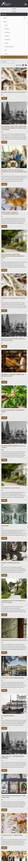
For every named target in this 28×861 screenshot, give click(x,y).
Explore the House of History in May (13, 92)
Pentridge (4, 526)
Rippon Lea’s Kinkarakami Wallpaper (14, 640)
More (4, 98)
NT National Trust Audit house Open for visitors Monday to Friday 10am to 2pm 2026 (13, 128)
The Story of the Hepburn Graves (12, 678)
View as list (26, 65)
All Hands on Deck (7, 716)
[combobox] (14, 61)
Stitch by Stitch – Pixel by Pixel (11, 835)
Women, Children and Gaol (10, 562)
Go (3, 57)
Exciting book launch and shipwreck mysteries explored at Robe (13, 256)
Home (14, 8)
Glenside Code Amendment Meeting (13, 298)
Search (24, 17)
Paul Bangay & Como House (10, 488)
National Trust (6, 4)
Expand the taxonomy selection (24, 25)
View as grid (23, 65)
